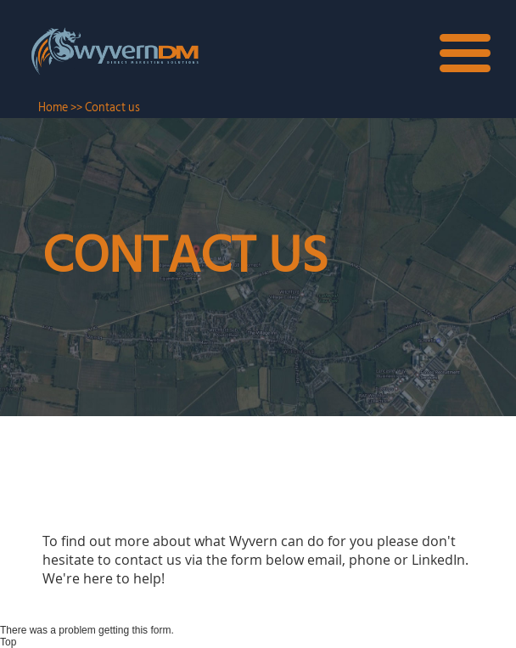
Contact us (112, 108)
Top (8, 642)
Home (53, 108)
